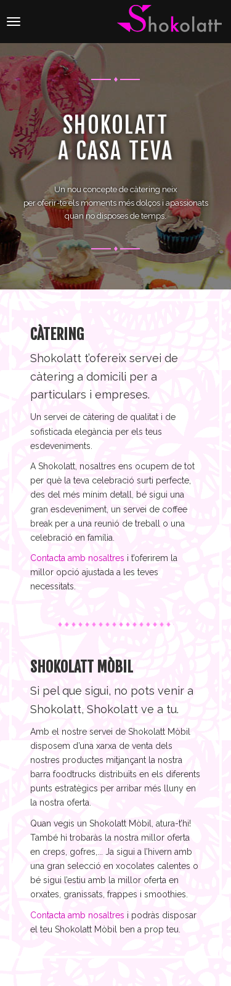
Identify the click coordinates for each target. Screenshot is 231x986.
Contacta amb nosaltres (77, 558)
